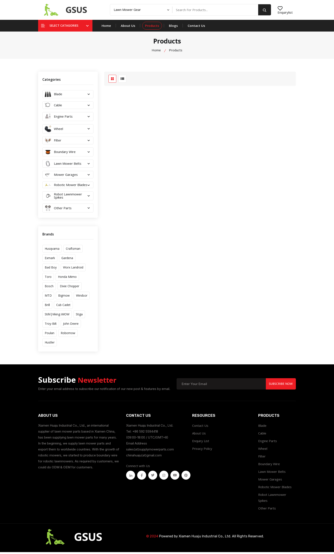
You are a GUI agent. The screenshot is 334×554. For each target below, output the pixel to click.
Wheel (262, 450)
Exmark (50, 260)
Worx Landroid (73, 269)
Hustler (50, 344)
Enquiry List (200, 443)
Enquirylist (285, 11)
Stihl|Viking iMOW (57, 316)
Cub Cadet (63, 307)
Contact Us (196, 27)
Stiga (79, 316)
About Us (128, 27)
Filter (262, 458)
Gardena (67, 260)
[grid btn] (112, 81)
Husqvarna (52, 250)
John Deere (71, 325)
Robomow (68, 335)
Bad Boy (51, 269)
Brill (47, 307)
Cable (262, 435)
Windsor (81, 297)
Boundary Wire (269, 466)
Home (106, 27)
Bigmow (64, 297)
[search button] (264, 10)
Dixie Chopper (69, 288)
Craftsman (73, 250)
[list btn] (122, 81)
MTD (48, 297)
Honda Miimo (67, 279)
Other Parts (267, 510)
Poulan (49, 335)
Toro (48, 279)
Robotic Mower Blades (275, 489)
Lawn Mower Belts (272, 473)
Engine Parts (267, 443)
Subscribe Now (280, 386)
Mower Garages (270, 481)
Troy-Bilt (51, 325)
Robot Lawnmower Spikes (272, 499)
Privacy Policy (202, 450)
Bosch (49, 288)
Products (152, 27)
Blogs (173, 27)
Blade (262, 427)
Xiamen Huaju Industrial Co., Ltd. (205, 538)
